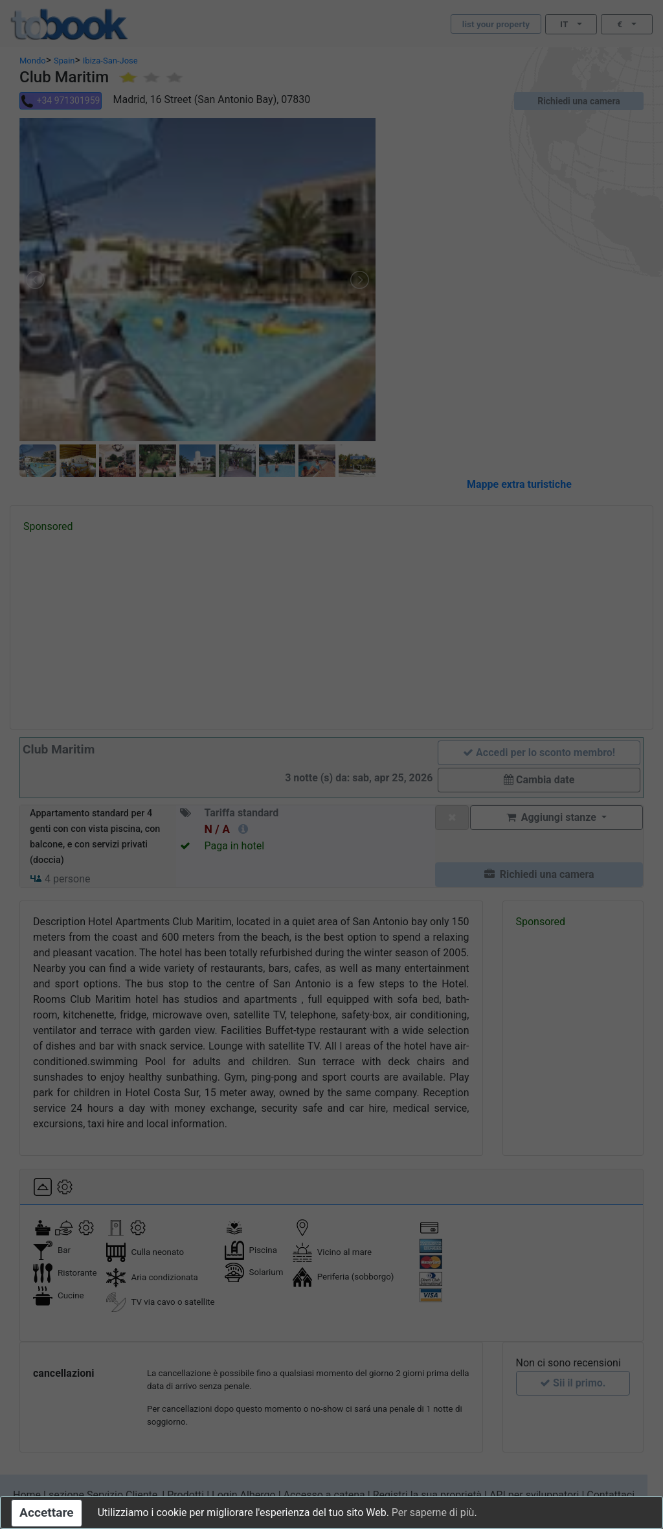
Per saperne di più (433, 1512)
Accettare (46, 1512)
